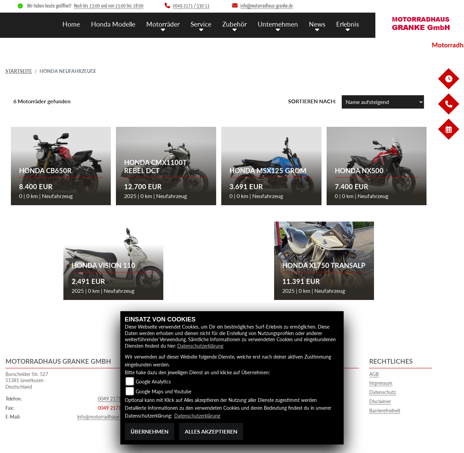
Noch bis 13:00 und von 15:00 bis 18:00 (109, 6)
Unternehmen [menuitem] (278, 24)
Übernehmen (149, 431)
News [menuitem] (317, 24)
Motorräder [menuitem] (163, 24)
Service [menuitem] (201, 24)
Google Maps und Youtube (163, 391)
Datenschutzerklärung (200, 346)
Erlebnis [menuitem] (347, 24)
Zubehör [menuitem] (234, 24)
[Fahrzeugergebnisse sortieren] (383, 102)
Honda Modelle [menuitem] (113, 24)
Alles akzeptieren (211, 431)
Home (71, 24)
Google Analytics (153, 381)
